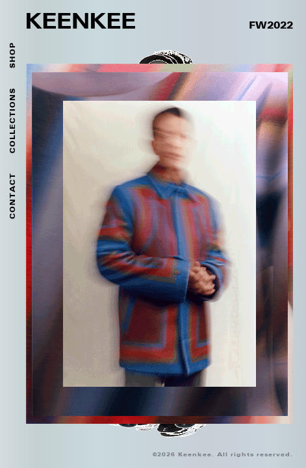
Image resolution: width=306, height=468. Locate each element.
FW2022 (271, 26)
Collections (13, 120)
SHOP (13, 55)
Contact (13, 196)
